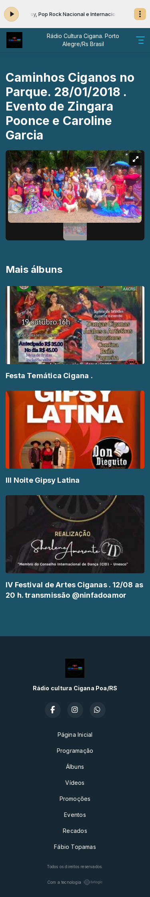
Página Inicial (75, 734)
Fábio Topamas (75, 846)
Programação (75, 750)
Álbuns (75, 766)
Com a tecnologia (75, 882)
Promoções (75, 798)
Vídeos (74, 782)
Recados (75, 830)
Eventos (75, 814)
